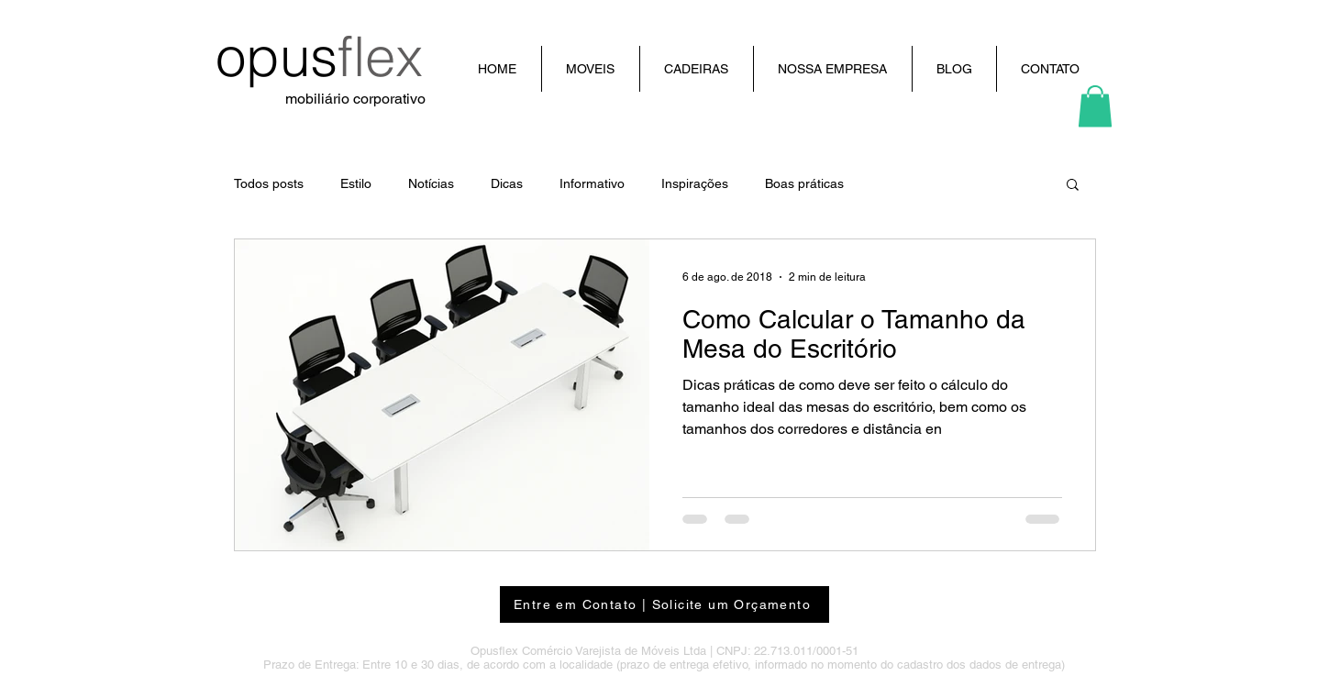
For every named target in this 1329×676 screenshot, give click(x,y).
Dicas (507, 183)
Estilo (355, 183)
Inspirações (694, 183)
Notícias (431, 183)
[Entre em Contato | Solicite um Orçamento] (664, 604)
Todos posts (269, 183)
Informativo (592, 183)
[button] (1095, 106)
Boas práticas (804, 183)
